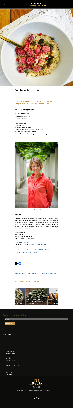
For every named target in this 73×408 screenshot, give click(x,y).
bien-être (18, 273)
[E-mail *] (36, 319)
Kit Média (9, 358)
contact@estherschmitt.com (37, 244)
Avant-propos (10, 352)
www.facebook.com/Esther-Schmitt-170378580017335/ (32, 250)
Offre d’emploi (10, 372)
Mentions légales (11, 360)
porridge (53, 273)
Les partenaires (10, 356)
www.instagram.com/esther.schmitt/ (26, 252)
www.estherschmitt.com (22, 242)
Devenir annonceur (11, 354)
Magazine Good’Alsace (13, 365)
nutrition (46, 273)
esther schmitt (26, 273)
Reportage (9, 374)
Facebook (7, 335)
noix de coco (37, 273)
